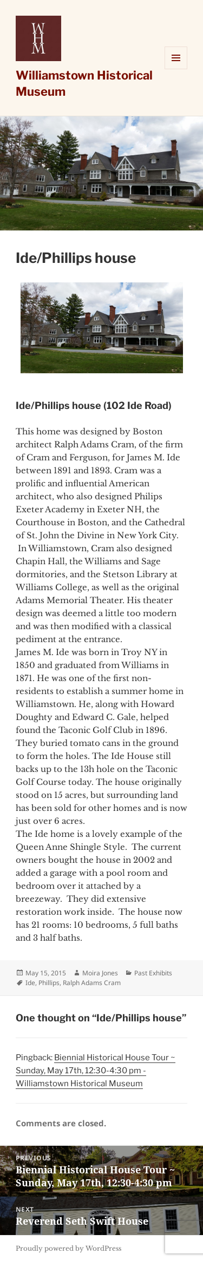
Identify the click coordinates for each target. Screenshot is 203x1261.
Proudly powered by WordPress (68, 1248)
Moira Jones (100, 973)
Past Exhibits (153, 973)
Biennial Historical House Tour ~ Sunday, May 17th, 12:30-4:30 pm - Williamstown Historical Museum (95, 1070)
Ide (30, 982)
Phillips (49, 982)
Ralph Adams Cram (92, 982)
